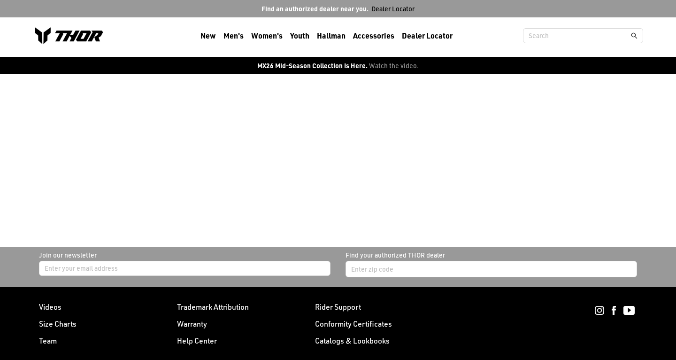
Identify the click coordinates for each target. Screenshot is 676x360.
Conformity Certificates (353, 324)
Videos (50, 307)
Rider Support (338, 307)
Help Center (197, 340)
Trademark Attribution (213, 307)
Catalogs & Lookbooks (352, 340)
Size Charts (58, 324)
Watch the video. (394, 66)
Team (48, 340)
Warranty (192, 324)
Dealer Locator (393, 9)
